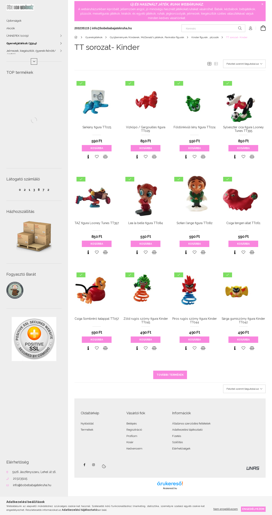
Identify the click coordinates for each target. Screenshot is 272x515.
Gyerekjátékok (21, 43)
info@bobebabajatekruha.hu (32, 485)
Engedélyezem (253, 509)
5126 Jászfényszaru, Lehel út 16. (34, 472)
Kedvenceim (134, 448)
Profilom (131, 436)
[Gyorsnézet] (88, 157)
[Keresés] (213, 28)
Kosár (129, 442)
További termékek (170, 374)
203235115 (20, 478)
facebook (84, 464)
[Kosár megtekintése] (261, 28)
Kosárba (97, 148)
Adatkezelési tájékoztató (187, 429)
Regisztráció (134, 429)
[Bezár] (262, 4)
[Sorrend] (244, 64)
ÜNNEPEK (17, 35)
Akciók (10, 28)
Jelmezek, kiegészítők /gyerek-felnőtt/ (31, 52)
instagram (93, 464)
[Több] (34, 61)
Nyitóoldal (87, 423)
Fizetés (176, 436)
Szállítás (177, 442)
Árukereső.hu (170, 488)
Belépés (131, 423)
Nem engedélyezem (225, 509)
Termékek (87, 429)
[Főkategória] (76, 37)
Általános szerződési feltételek (191, 423)
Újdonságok (13, 20)
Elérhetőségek (181, 448)
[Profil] (250, 28)
